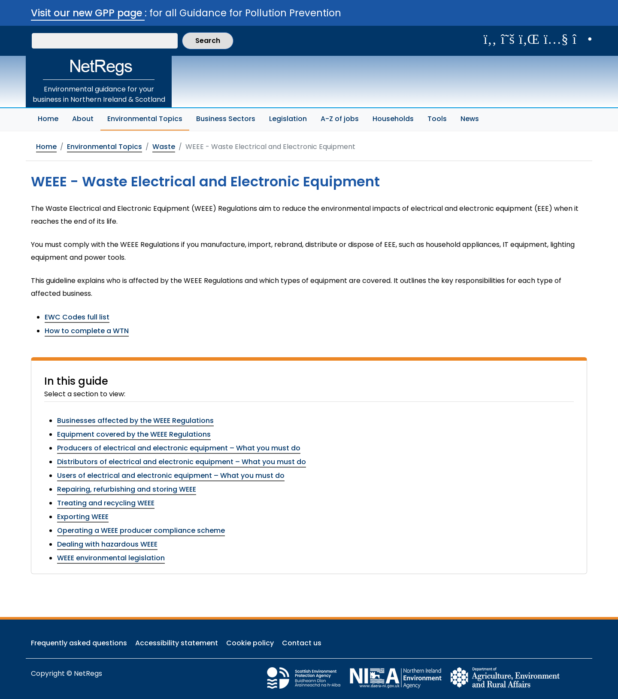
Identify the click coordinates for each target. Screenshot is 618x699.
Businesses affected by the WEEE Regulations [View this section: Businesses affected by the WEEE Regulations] (135, 420)
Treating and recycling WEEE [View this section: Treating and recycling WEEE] (105, 503)
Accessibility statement (176, 643)
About (83, 119)
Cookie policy (250, 643)
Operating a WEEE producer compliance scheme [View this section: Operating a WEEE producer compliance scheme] (141, 530)
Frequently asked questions (79, 643)
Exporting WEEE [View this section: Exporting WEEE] (83, 517)
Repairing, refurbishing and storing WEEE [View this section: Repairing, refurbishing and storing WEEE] (126, 489)
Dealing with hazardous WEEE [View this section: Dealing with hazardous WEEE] (107, 544)
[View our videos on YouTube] (556, 39)
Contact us (301, 643)
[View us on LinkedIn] (529, 39)
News (469, 119)
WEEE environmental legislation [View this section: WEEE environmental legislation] (111, 558)
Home (48, 119)
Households (393, 119)
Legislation (288, 119)
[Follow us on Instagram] (582, 39)
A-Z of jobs (340, 119)
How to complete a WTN (87, 331)
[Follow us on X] (508, 39)
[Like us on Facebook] (490, 39)
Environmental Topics (148, 118)
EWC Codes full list (77, 317)
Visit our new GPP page (88, 13)
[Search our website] (105, 40)
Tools (437, 119)
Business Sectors (225, 119)
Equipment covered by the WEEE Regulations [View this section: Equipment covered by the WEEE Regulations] (134, 434)
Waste (163, 147)
